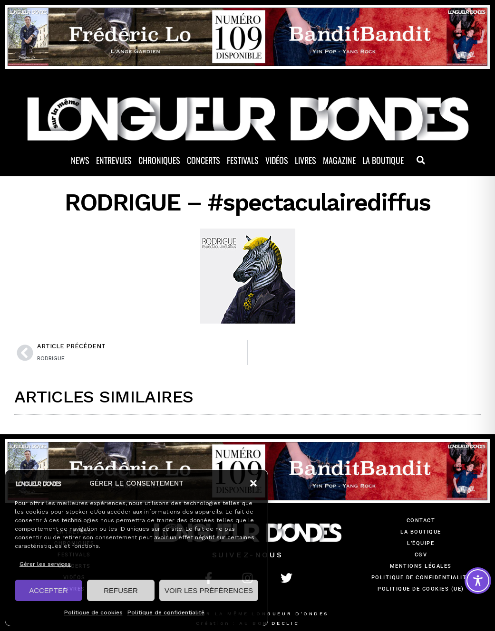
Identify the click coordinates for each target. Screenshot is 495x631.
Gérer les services (45, 564)
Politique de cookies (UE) (421, 589)
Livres (305, 160)
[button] (253, 483)
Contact (421, 520)
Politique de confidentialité (165, 612)
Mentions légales (421, 566)
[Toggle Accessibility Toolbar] (478, 580)
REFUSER (121, 590)
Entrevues (114, 160)
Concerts (203, 160)
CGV (421, 555)
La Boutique (383, 160)
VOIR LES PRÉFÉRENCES (209, 590)
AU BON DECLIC (269, 623)
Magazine (339, 160)
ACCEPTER (48, 590)
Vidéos (276, 160)
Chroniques (159, 160)
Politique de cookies (93, 612)
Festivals (243, 160)
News (80, 160)
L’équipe (420, 543)
